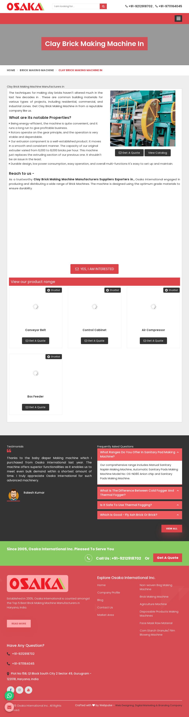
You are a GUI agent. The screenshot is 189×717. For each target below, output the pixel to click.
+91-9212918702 (139, 6)
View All (171, 528)
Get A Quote (129, 153)
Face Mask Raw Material (156, 623)
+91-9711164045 (168, 6)
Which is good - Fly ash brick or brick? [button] (128, 515)
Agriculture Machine (153, 604)
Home (11, 70)
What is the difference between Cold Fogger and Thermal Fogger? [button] (137, 492)
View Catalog (157, 153)
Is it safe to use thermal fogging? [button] (126, 505)
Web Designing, (124, 705)
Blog (100, 600)
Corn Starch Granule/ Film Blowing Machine (157, 633)
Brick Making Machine (37, 70)
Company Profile (108, 592)
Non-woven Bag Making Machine (156, 587)
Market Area (105, 615)
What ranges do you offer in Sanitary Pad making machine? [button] (137, 454)
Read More (19, 623)
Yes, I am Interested (94, 269)
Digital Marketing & (146, 705)
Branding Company (170, 705)
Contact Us (105, 607)
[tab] (139, 454)
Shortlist (53, 290)
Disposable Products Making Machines (159, 614)
